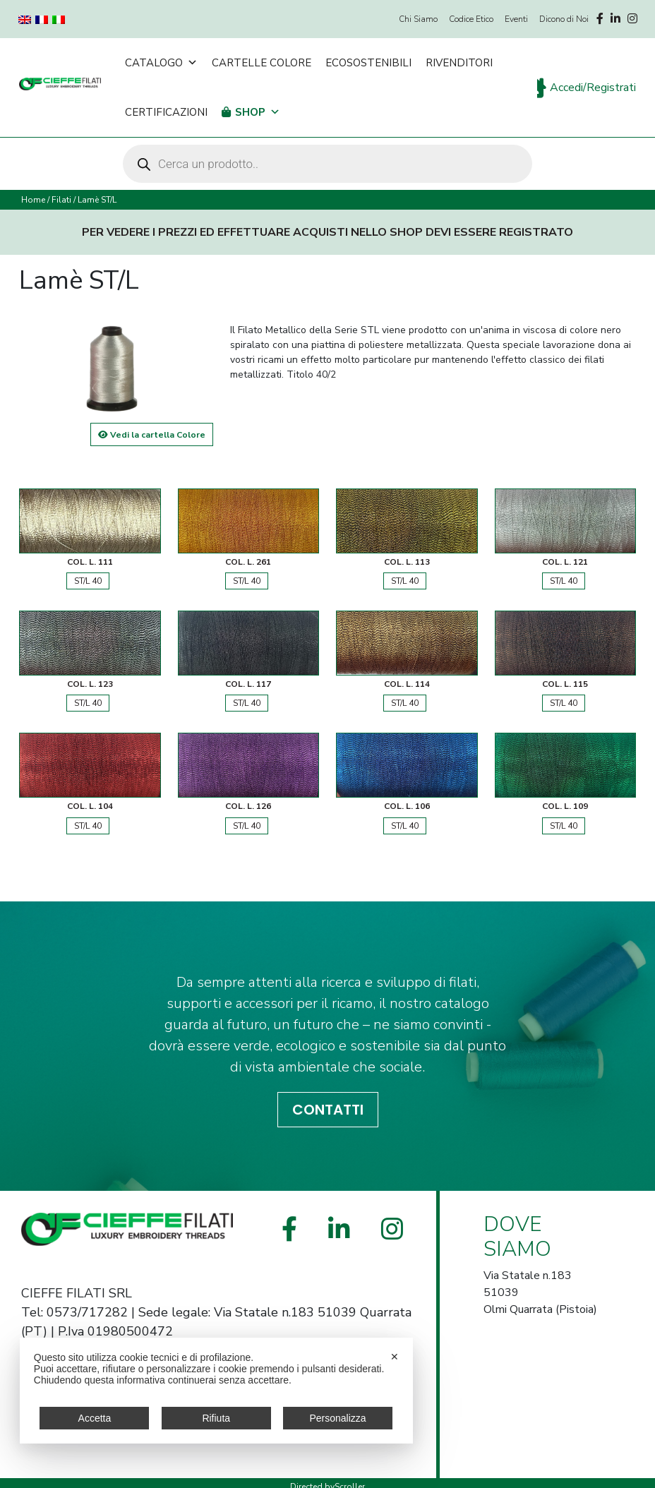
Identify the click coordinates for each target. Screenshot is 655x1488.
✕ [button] (394, 1356)
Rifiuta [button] (216, 1418)
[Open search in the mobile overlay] (327, 164)
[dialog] (216, 1391)
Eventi (516, 19)
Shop (257, 112)
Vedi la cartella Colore (151, 434)
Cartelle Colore (261, 63)
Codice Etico (471, 19)
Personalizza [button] (337, 1418)
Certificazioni (166, 112)
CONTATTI (327, 1110)
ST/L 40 (88, 581)
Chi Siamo (418, 19)
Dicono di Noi (564, 19)
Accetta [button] (95, 1418)
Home (33, 199)
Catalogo (161, 63)
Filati (61, 199)
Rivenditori (459, 63)
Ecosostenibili (368, 63)
